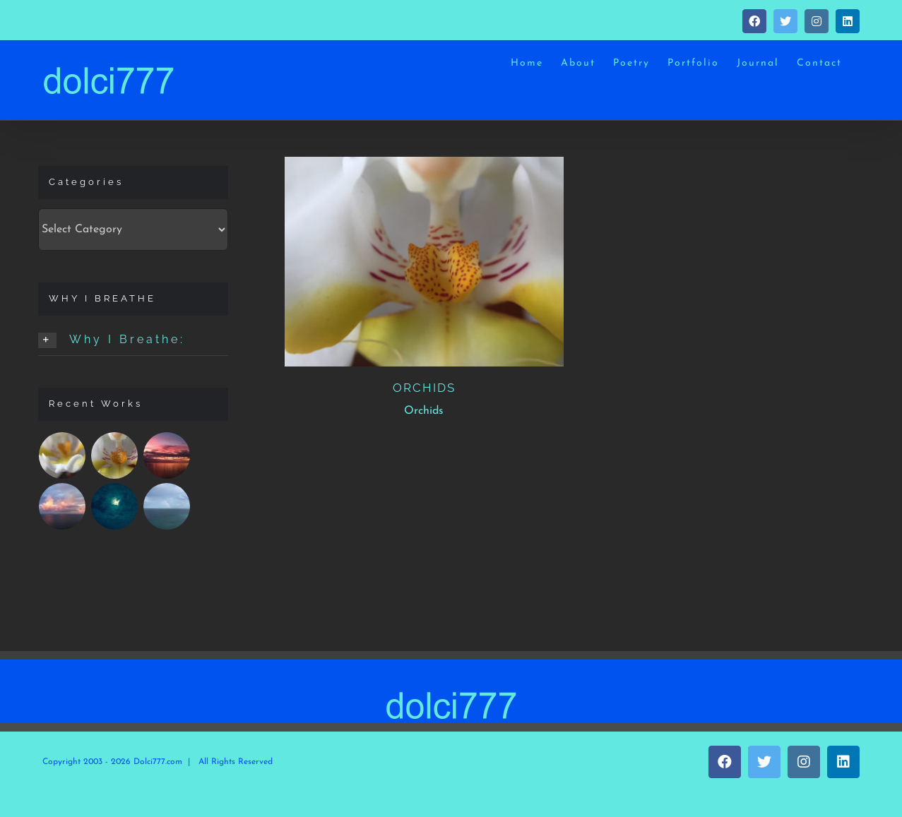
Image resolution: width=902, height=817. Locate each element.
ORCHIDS (424, 388)
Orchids (424, 411)
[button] (133, 340)
